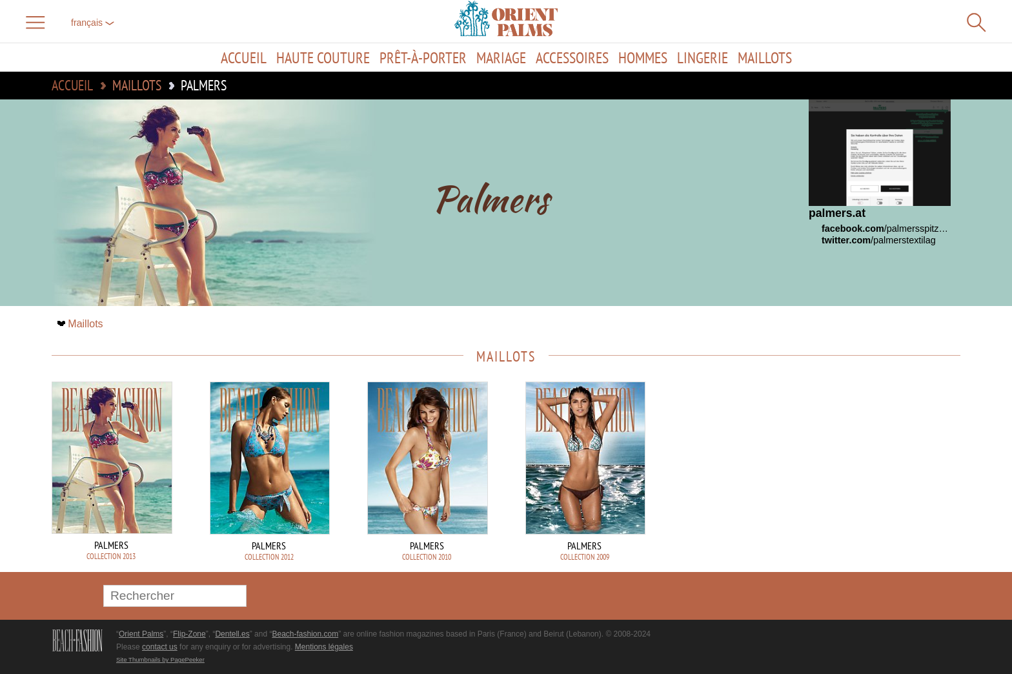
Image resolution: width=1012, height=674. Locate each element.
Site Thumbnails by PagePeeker (160, 659)
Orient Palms (141, 633)
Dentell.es (232, 633)
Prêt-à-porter (423, 57)
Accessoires (572, 57)
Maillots (765, 57)
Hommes (642, 57)
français (92, 22)
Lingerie (702, 57)
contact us (159, 646)
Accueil (244, 57)
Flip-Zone (189, 633)
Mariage (501, 57)
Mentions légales (324, 646)
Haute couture (323, 57)
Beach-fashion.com (305, 633)
